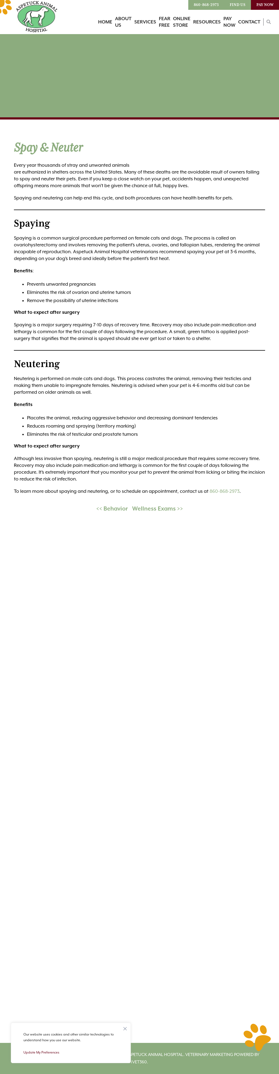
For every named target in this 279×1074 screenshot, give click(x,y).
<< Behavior (112, 509)
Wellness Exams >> (157, 509)
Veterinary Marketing (209, 1054)
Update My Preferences (41, 1052)
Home (105, 22)
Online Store (181, 22)
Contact (249, 22)
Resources (207, 22)
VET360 (139, 1062)
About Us (123, 22)
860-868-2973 (206, 5)
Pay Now (265, 5)
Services (145, 22)
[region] (71, 1043)
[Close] (125, 1027)
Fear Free (164, 22)
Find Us (237, 5)
